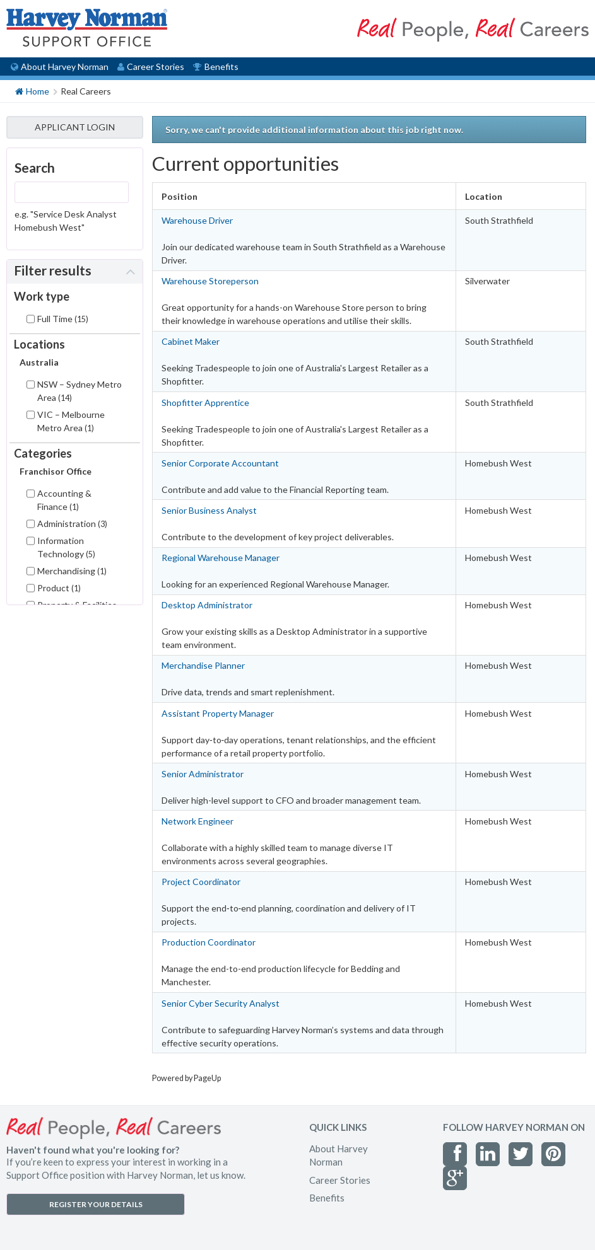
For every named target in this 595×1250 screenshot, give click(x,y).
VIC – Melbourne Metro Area (71, 421)
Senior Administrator (203, 773)
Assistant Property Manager (218, 713)
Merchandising (72, 570)
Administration (72, 523)
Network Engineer (197, 821)
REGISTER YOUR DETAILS (96, 1204)
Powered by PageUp (186, 1078)
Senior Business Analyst (209, 510)
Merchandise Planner (203, 665)
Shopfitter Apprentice (205, 402)
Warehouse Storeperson (210, 280)
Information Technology (66, 547)
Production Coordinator (209, 942)
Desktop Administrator (207, 604)
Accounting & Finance (64, 500)
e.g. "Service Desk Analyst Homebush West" (66, 221)
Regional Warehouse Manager (221, 557)
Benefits (215, 66)
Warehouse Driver (197, 220)
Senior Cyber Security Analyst (221, 1003)
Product (59, 587)
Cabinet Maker (191, 341)
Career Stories (150, 66)
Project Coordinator (201, 881)
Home (32, 90)
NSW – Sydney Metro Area (79, 391)
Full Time (62, 318)
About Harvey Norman (60, 66)
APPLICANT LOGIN (75, 127)
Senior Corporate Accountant (220, 463)
